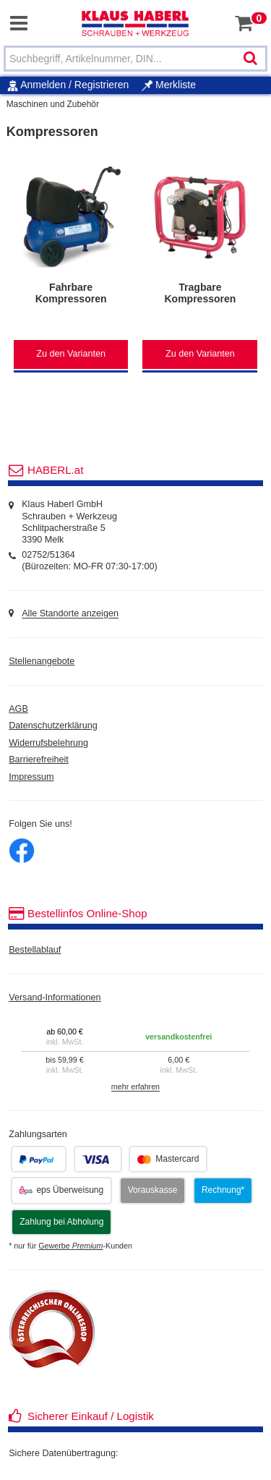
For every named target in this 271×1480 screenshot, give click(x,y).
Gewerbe (70, 1245)
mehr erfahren (135, 1087)
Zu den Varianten (71, 354)
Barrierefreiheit (39, 759)
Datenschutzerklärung (53, 725)
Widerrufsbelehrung (48, 743)
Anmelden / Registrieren (74, 84)
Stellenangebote (41, 661)
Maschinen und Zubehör (53, 104)
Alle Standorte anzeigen (70, 614)
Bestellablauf (35, 950)
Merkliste (169, 84)
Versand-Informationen (54, 997)
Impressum (31, 777)
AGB (18, 709)
